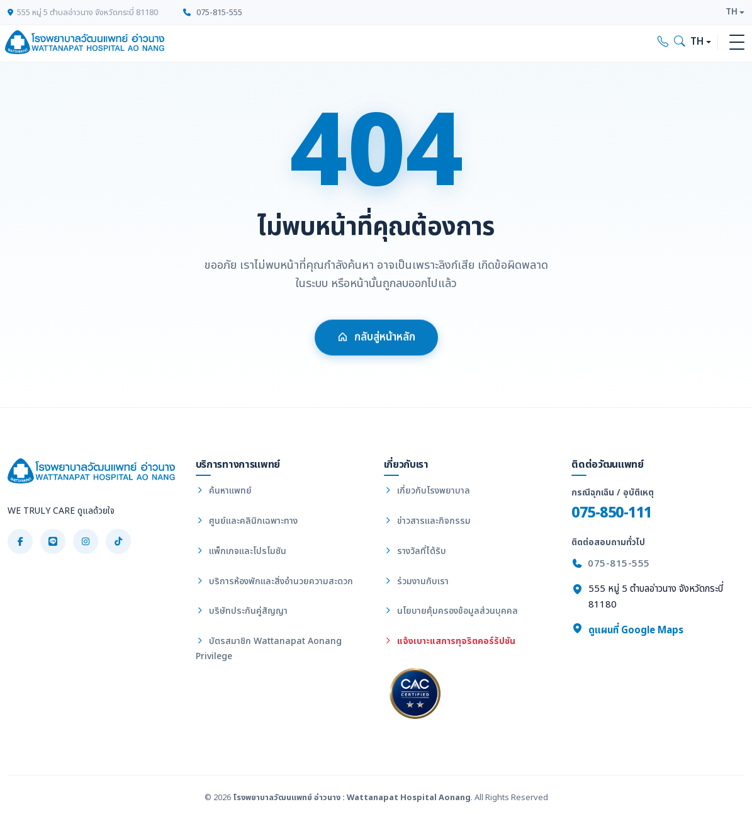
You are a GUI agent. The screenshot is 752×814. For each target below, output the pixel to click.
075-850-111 (611, 513)
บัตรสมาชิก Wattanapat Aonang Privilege (269, 649)
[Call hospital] (663, 42)
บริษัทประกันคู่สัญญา (242, 611)
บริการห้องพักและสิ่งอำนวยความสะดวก (274, 581)
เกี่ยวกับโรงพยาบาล (427, 490)
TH (732, 12)
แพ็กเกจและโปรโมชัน (241, 551)
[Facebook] (20, 541)
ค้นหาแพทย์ (224, 490)
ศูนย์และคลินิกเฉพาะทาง (247, 521)
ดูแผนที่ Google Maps (627, 630)
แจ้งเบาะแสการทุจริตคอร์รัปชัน (449, 641)
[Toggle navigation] (737, 42)
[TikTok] (118, 541)
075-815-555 (212, 12)
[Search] (679, 42)
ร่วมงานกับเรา (416, 581)
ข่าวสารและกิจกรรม (427, 521)
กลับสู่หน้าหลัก (376, 346)
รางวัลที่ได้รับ (415, 551)
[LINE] (52, 541)
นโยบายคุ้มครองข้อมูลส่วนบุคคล (451, 611)
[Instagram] (85, 541)
